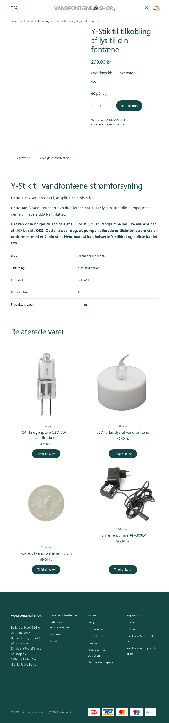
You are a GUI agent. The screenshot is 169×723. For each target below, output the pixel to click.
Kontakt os (95, 636)
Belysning (43, 21)
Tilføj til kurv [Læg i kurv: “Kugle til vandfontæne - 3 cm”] (46, 569)
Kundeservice (97, 629)
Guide (130, 622)
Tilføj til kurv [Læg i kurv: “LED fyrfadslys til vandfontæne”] (123, 454)
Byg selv (55, 634)
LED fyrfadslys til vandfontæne (123, 432)
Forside (15, 21)
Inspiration (133, 615)
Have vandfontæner (63, 615)
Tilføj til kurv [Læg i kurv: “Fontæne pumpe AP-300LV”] (123, 569)
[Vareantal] (102, 105)
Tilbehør (28, 21)
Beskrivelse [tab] (22, 158)
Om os (92, 643)
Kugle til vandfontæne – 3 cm (46, 553)
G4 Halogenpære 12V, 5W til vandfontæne (46, 435)
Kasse (92, 615)
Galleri (130, 629)
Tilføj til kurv (129, 105)
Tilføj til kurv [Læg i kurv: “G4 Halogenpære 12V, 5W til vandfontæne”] (46, 454)
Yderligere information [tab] (55, 158)
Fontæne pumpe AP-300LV (123, 535)
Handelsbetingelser (101, 662)
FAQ (91, 622)
